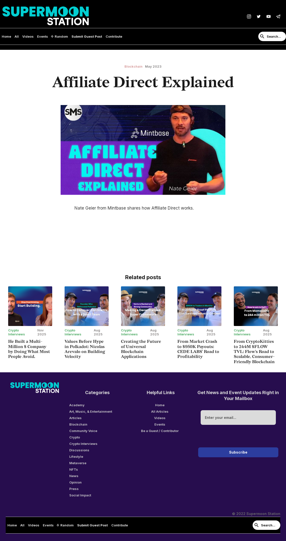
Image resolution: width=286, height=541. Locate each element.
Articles (75, 418)
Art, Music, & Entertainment (90, 411)
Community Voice (83, 431)
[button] (60, 36)
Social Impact (80, 495)
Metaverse (77, 463)
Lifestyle (76, 457)
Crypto (74, 437)
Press (74, 489)
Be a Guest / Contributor (160, 431)
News (73, 476)
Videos (28, 36)
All (17, 36)
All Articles (159, 411)
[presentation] (238, 437)
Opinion (75, 482)
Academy (77, 405)
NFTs (73, 469)
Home (6, 36)
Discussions (79, 450)
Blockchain (78, 424)
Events (42, 36)
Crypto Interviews (83, 444)
